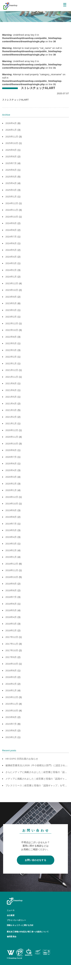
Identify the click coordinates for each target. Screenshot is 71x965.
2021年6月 (11, 390)
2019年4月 (11, 537)
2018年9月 (11, 583)
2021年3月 (11, 410)
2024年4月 (11, 256)
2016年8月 (11, 670)
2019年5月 (11, 530)
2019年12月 (11, 497)
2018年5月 (11, 610)
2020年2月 (11, 483)
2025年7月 (11, 163)
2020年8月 (11, 450)
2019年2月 (11, 550)
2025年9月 (11, 150)
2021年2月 (11, 417)
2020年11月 (11, 436)
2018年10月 (11, 577)
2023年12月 (11, 283)
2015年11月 (11, 703)
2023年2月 (11, 316)
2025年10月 (11, 143)
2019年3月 (11, 543)
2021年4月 (11, 403)
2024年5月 (11, 250)
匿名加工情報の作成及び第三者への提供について (28, 932)
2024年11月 (11, 210)
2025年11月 (11, 136)
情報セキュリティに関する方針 (20, 925)
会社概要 (11, 915)
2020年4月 (11, 470)
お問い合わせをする (35, 860)
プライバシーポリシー (16, 920)
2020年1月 (11, 490)
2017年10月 (11, 650)
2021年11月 (11, 376)
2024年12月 (11, 203)
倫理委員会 (11, 936)
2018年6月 (11, 603)
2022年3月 (11, 350)
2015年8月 (11, 717)
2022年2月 (11, 356)
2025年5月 (11, 176)
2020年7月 (11, 457)
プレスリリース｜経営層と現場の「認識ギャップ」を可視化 (37, 785)
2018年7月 (11, 597)
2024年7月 (11, 236)
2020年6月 (11, 463)
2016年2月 (11, 683)
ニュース (11, 910)
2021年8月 (11, 383)
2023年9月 (11, 296)
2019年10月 (11, 503)
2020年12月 (11, 430)
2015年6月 (11, 730)
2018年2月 (11, 630)
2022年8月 (11, 336)
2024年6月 (11, 243)
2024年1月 (11, 276)
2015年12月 (11, 697)
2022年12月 (11, 323)
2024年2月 (11, 270)
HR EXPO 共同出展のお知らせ (21, 758)
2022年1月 (11, 363)
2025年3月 (11, 190)
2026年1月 (11, 129)
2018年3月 (11, 623)
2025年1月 (11, 196)
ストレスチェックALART (15, 99)
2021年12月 (11, 370)
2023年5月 (11, 303)
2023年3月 (11, 310)
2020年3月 (11, 477)
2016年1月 (11, 690)
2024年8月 (11, 230)
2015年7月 (11, 724)
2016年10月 (11, 663)
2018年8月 (11, 590)
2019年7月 (11, 523)
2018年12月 (11, 563)
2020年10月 (11, 443)
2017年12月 (11, 637)
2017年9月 (11, 657)
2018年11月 (11, 570)
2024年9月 (11, 223)
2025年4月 (11, 183)
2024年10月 (11, 216)
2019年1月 (11, 557)
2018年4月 (11, 617)
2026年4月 (11, 123)
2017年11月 (11, 643)
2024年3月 (11, 263)
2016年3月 (11, 677)
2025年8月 (11, 156)
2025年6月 (11, 170)
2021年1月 (11, 423)
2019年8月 (11, 517)
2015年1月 (11, 737)
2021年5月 (11, 396)
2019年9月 (11, 510)
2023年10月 (11, 290)
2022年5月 (11, 343)
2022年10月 (11, 330)
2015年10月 (11, 710)
